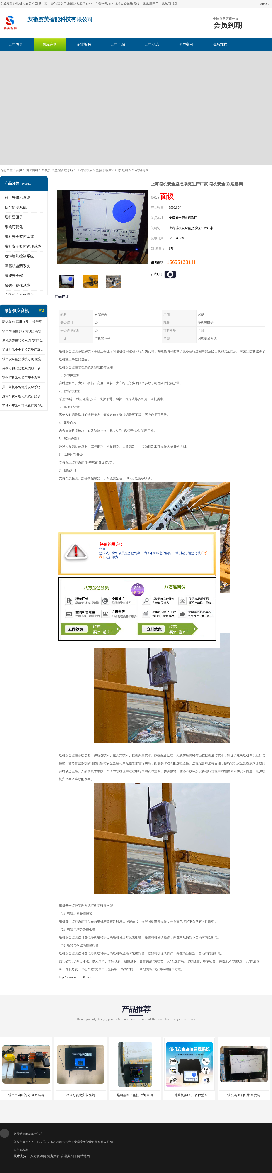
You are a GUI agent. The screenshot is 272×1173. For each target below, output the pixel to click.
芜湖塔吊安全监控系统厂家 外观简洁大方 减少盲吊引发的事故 (23, 350)
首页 (19, 170)
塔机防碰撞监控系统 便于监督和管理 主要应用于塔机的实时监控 (23, 340)
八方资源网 (38, 1156)
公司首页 (16, 44)
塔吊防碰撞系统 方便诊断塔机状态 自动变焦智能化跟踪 (23, 331)
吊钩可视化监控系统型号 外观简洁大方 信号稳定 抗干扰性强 (23, 368)
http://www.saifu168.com (75, 977)
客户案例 (186, 44)
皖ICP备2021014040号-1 (58, 1142)
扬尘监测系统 (16, 207)
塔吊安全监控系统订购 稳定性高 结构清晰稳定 (23, 359)
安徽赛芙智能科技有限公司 (91, 1142)
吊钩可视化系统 (17, 285)
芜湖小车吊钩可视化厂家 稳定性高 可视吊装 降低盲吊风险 (23, 405)
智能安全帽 (14, 276)
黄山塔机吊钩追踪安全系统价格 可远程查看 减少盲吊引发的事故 (23, 387)
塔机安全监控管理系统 (57, 170)
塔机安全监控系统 (19, 237)
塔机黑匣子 (14, 217)
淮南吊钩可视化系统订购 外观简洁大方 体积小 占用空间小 (23, 396)
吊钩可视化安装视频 (80, 1095)
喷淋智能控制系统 (19, 256)
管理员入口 (68, 1156)
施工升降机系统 (17, 198)
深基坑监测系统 (17, 266)
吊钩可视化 (14, 227)
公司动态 (152, 44)
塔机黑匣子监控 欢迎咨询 (135, 1095)
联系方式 (220, 44)
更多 (42, 311)
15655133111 (181, 262)
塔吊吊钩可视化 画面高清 (26, 1095)
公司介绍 (118, 44)
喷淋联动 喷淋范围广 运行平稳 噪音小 (23, 322)
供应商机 (50, 44)
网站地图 (83, 1156)
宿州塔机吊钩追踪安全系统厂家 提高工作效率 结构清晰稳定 (23, 377)
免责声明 (53, 1156)
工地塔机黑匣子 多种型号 (189, 1095)
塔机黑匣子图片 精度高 (243, 1095)
